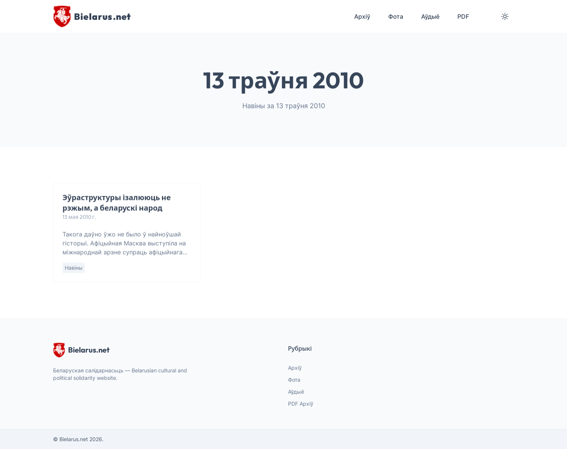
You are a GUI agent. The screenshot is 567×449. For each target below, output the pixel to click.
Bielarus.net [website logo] (81, 349)
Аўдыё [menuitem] (430, 16)
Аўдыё (296, 391)
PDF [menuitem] (463, 16)
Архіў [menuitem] (362, 16)
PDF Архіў (300, 403)
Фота (294, 379)
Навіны (74, 268)
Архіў (295, 368)
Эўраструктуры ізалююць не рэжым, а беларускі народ (116, 203)
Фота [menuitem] (395, 16)
